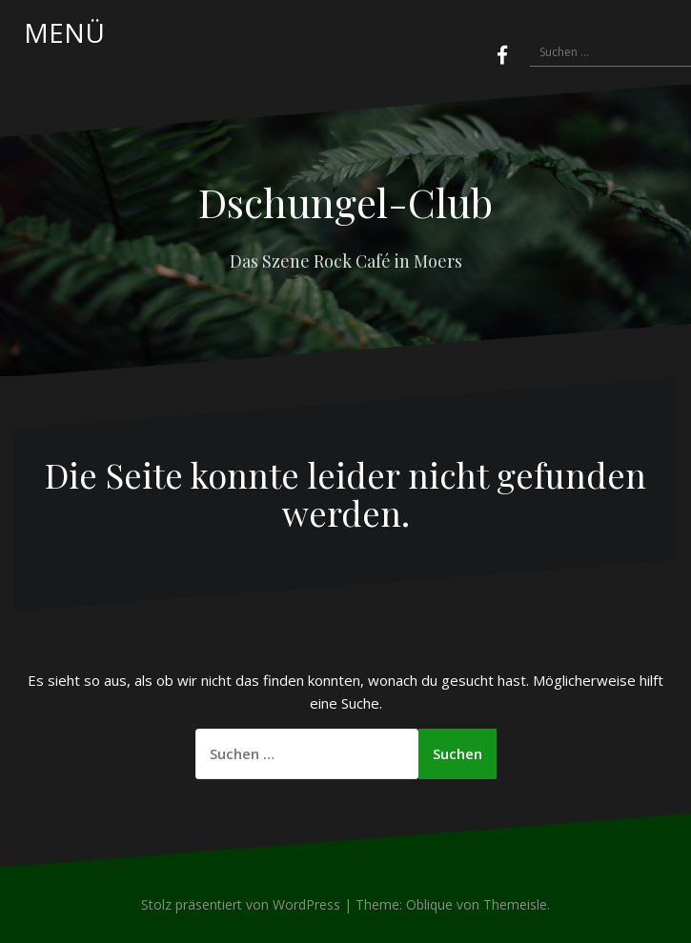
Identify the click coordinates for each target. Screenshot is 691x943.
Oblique (429, 904)
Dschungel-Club (345, 202)
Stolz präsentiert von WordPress (240, 904)
